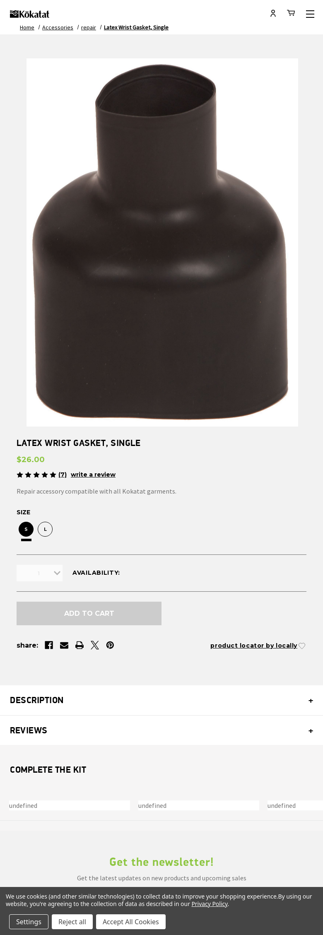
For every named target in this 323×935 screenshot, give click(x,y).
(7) (62, 474)
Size (23, 512)
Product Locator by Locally (253, 645)
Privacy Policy (209, 904)
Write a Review (93, 474)
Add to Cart (89, 613)
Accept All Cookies (131, 921)
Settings (28, 921)
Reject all (72, 921)
